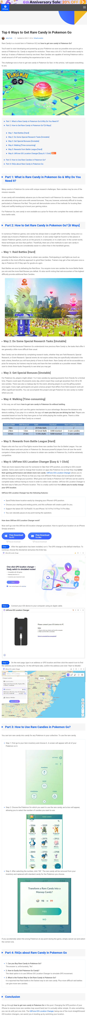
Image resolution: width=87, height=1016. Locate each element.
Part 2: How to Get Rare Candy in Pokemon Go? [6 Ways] (28, 125)
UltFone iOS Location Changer (59, 473)
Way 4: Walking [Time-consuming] (21, 145)
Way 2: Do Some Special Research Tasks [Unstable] (28, 137)
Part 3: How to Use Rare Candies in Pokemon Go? (26, 160)
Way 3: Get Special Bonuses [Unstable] (23, 141)
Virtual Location (38, 38)
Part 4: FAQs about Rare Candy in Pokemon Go (24, 164)
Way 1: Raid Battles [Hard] (18, 133)
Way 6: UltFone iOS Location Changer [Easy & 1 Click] (29, 153)
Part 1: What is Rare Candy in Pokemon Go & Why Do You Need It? (32, 121)
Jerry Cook (7, 38)
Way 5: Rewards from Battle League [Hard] (25, 149)
